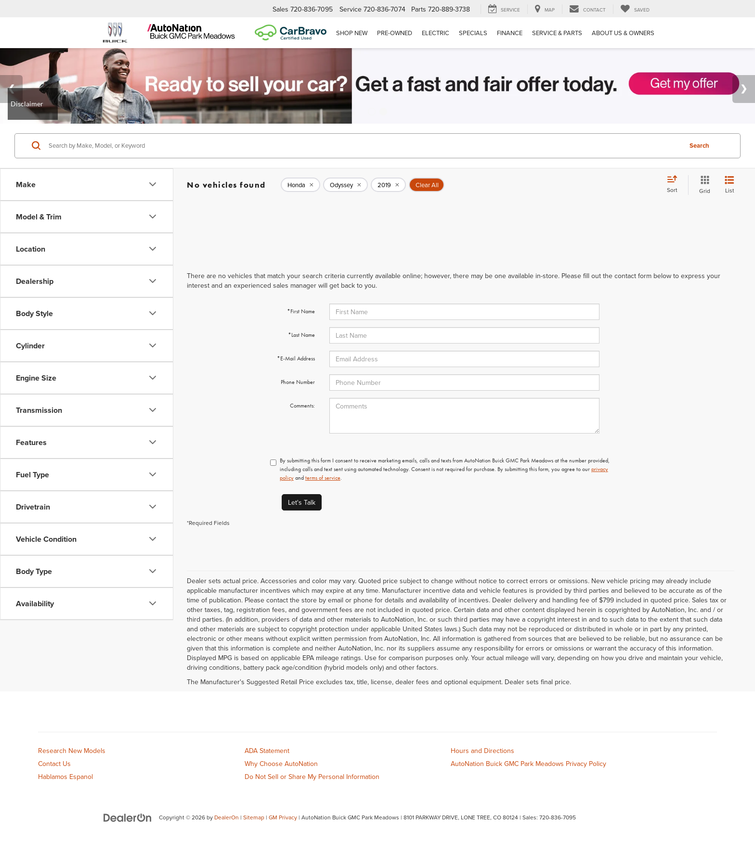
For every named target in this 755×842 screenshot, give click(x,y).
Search (699, 145)
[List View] (729, 185)
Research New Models (71, 750)
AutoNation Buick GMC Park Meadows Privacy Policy (528, 763)
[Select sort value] (675, 184)
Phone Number (298, 382)
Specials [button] (473, 32)
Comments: (302, 405)
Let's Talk (301, 502)
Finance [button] (509, 32)
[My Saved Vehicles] (635, 9)
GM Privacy (283, 817)
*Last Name (301, 335)
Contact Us (54, 763)
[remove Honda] (300, 185)
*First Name (301, 311)
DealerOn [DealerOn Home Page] (226, 817)
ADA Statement (267, 750)
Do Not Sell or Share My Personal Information (312, 776)
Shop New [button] (351, 32)
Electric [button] (435, 32)
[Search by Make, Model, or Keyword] (364, 145)
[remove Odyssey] (345, 185)
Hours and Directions (482, 750)
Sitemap (253, 817)
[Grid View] (702, 185)
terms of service (322, 477)
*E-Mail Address (296, 358)
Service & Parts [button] (557, 32)
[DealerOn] (127, 817)
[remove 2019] (388, 185)
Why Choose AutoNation (281, 763)
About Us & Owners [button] (623, 32)
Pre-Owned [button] (394, 32)
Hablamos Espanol (65, 776)
